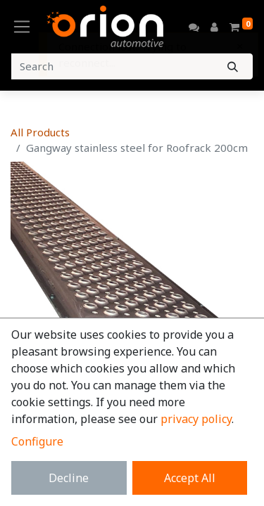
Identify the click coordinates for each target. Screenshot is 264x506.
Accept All (189, 478)
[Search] (233, 66)
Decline (69, 478)
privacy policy (196, 419)
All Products (40, 132)
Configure (37, 441)
